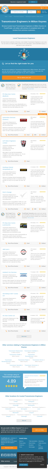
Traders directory (42, 443)
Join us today (39, 430)
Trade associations (33, 441)
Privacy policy (22, 443)
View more (24, 336)
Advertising (41, 441)
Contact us (21, 445)
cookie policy (29, 461)
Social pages (32, 447)
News (39, 445)
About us (21, 441)
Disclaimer (31, 445)
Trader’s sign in (43, 5)
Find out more (31, 88)
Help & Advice (32, 443)
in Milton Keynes (31, 356)
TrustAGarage (17, 461)
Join (33, 1)
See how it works (9, 447)
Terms (20, 447)
